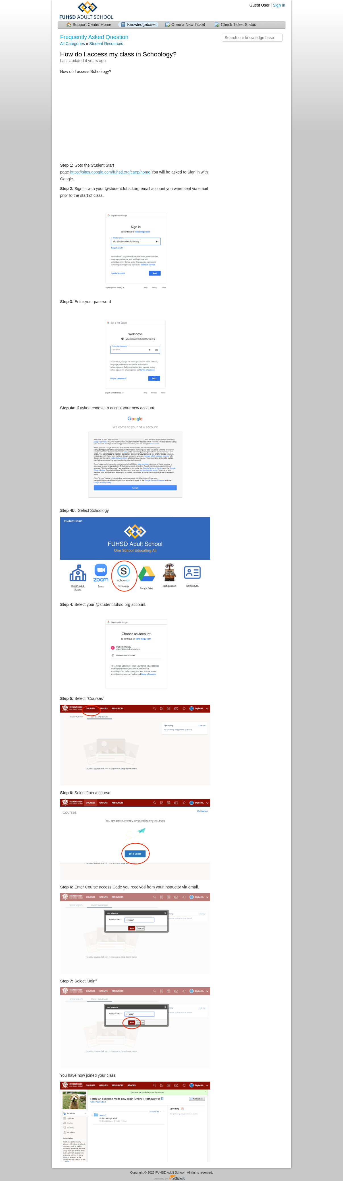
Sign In (279, 5)
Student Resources (106, 43)
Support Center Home (92, 24)
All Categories (72, 43)
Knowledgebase (141, 24)
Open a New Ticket (188, 24)
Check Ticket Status (238, 24)
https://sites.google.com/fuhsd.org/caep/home (110, 172)
